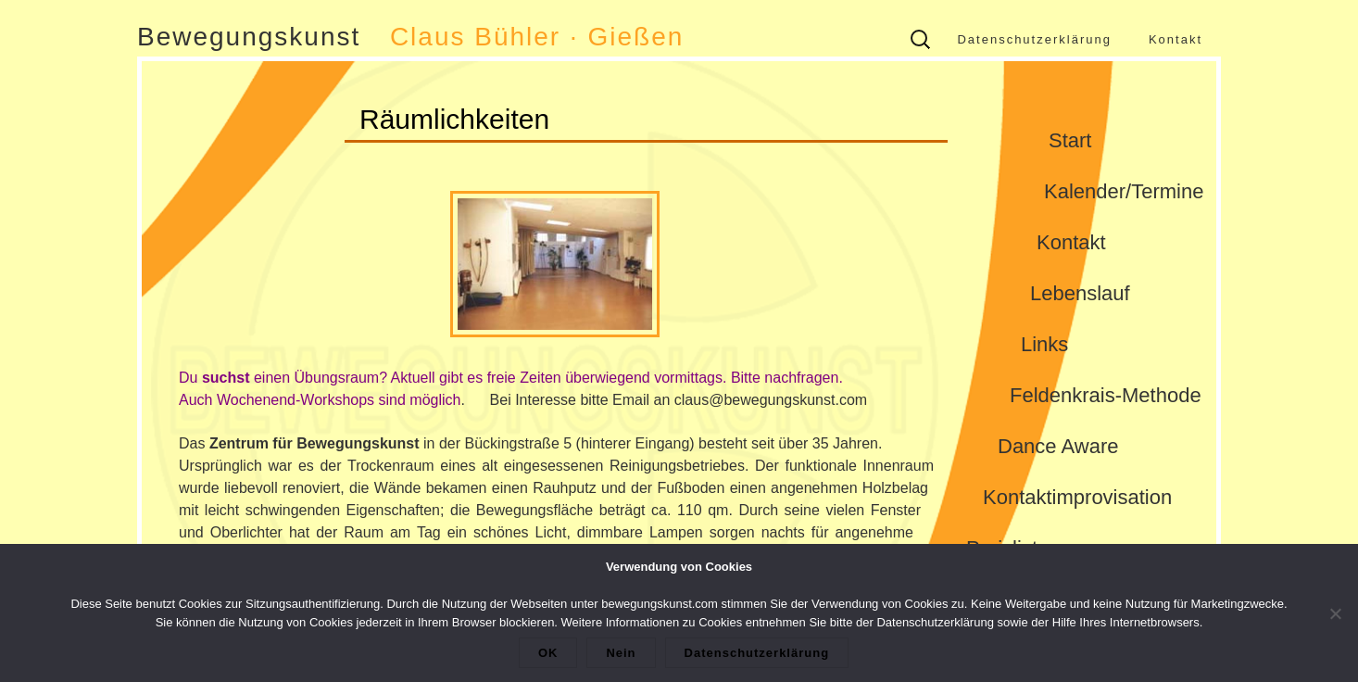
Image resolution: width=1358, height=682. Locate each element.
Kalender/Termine (1123, 191)
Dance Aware (1058, 446)
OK (548, 653)
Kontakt (1175, 39)
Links (1044, 344)
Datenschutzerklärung (1034, 39)
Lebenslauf (1080, 293)
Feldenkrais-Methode (1105, 395)
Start (1070, 140)
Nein (620, 653)
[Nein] (1335, 613)
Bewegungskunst (248, 36)
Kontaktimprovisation (1077, 497)
